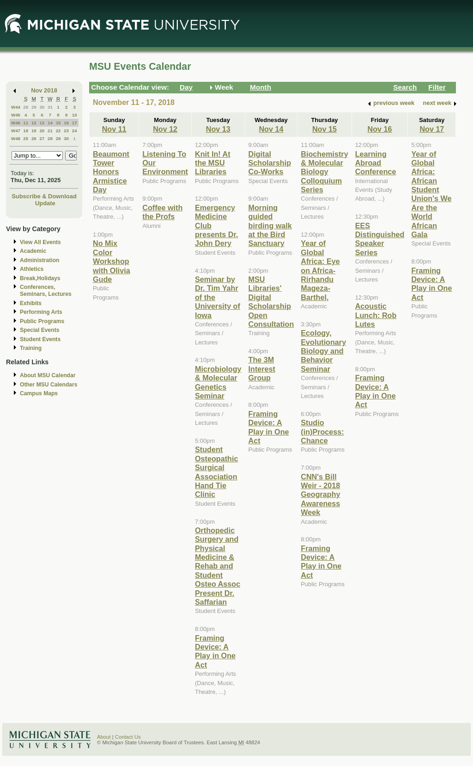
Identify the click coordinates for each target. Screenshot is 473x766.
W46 (15, 122)
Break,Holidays (40, 278)
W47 (15, 130)
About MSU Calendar (47, 375)
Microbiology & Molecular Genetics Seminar (218, 382)
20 (41, 130)
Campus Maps (39, 393)
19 (33, 130)
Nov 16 (380, 129)
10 (74, 114)
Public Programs (42, 321)
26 (33, 138)
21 (50, 130)
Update (45, 203)
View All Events (40, 242)
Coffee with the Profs (162, 212)
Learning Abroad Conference (375, 163)
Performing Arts (41, 312)
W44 (15, 107)
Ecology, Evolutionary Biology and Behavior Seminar (323, 351)
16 (66, 122)
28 (25, 107)
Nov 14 (271, 129)
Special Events (39, 330)
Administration (39, 260)
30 (41, 107)
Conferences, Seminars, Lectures (46, 290)
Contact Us (128, 737)
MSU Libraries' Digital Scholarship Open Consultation (271, 301)
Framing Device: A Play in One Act (215, 651)
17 (74, 122)
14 (50, 122)
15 (58, 122)
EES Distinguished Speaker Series (380, 239)
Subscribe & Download (44, 196)
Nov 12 (165, 129)
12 (33, 122)
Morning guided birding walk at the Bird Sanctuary (270, 225)
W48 (15, 138)
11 (25, 122)
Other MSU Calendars (49, 384)
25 (25, 138)
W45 (15, 114)
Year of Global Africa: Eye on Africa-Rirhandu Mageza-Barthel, (320, 270)
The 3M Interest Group (262, 368)
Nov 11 (114, 129)
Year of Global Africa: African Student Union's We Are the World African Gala (431, 194)
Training (31, 348)
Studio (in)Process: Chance (322, 431)
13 (41, 122)
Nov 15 (324, 129)
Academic (33, 251)
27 (41, 138)
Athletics (31, 269)
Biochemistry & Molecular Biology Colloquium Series (324, 172)
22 (58, 130)
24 (74, 130)
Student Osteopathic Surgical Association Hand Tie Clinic (216, 471)
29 (33, 107)
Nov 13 (218, 129)
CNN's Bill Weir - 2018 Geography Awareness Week (320, 494)
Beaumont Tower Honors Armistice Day (111, 172)
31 (50, 107)
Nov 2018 (44, 90)
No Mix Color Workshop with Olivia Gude (111, 261)
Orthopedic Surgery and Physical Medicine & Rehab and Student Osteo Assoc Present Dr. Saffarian (217, 566)
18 (25, 130)
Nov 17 (431, 129)
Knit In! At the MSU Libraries (212, 163)
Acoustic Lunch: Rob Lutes (376, 315)
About (104, 737)
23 (66, 130)
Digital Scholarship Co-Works (270, 163)
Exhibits (31, 303)
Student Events (40, 339)
